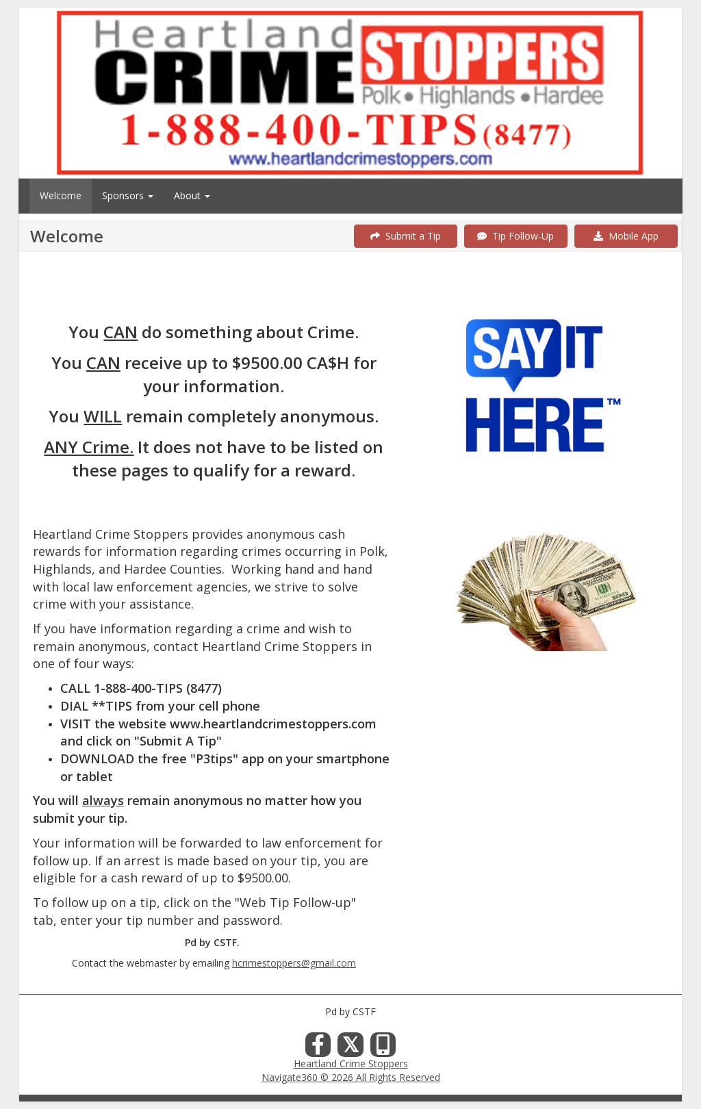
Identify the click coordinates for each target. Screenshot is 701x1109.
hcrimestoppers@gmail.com (294, 962)
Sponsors (127, 195)
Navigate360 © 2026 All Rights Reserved (351, 1077)
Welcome (60, 195)
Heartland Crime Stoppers (351, 1063)
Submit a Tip (405, 235)
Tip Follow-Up (515, 235)
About (192, 195)
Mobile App (626, 235)
